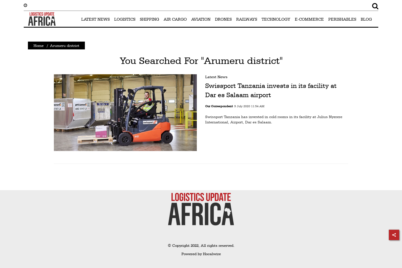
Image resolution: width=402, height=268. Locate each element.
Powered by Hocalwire (201, 254)
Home (39, 45)
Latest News (216, 77)
